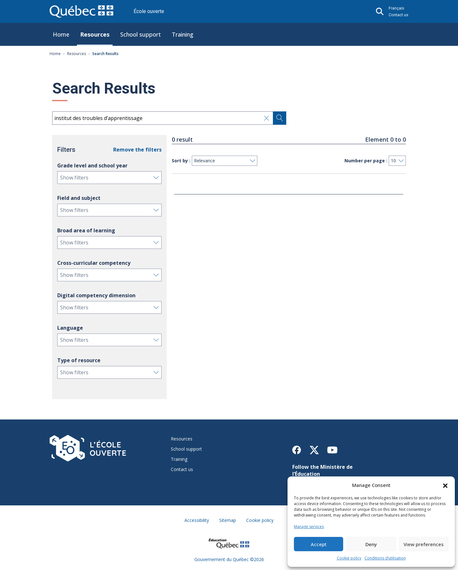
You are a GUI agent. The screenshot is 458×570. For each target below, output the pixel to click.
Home (61, 34)
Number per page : (365, 161)
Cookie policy (349, 558)
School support (140, 34)
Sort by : (181, 161)
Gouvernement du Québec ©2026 (229, 559)
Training (182, 34)
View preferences (424, 544)
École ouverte (149, 11)
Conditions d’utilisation (385, 558)
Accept (319, 544)
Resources (94, 34)
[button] (445, 485)
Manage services (309, 526)
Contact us (398, 14)
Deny (371, 544)
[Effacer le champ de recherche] (266, 118)
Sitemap (227, 520)
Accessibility (196, 520)
